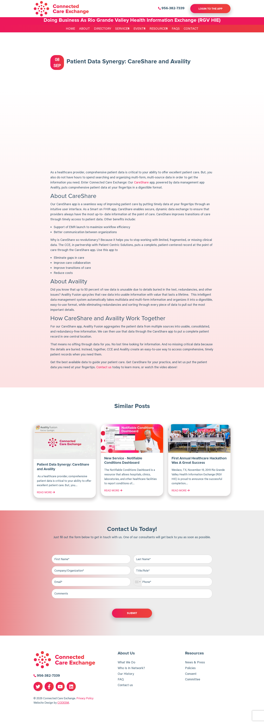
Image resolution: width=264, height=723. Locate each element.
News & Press (195, 663)
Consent (190, 674)
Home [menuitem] (66, 28)
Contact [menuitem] (195, 28)
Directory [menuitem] (98, 28)
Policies (190, 668)
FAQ (121, 680)
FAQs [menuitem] (180, 28)
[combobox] (138, 582)
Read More (46, 492)
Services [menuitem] (118, 28)
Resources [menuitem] (160, 28)
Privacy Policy (84, 698)
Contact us (125, 685)
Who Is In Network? (131, 668)
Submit (132, 613)
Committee (192, 680)
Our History (126, 674)
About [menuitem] (80, 28)
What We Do (126, 663)
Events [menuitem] (138, 28)
